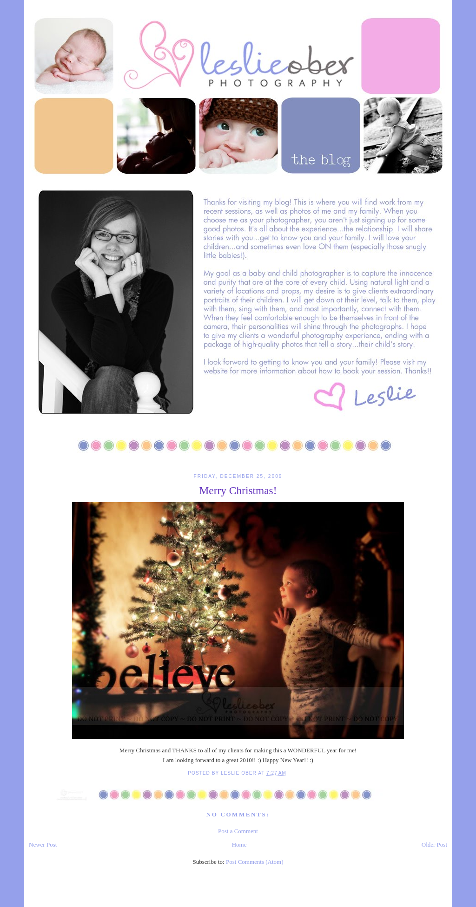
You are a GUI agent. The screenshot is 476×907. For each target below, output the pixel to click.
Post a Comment (238, 831)
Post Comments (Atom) (255, 861)
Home (239, 844)
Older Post (434, 844)
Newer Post (43, 844)
